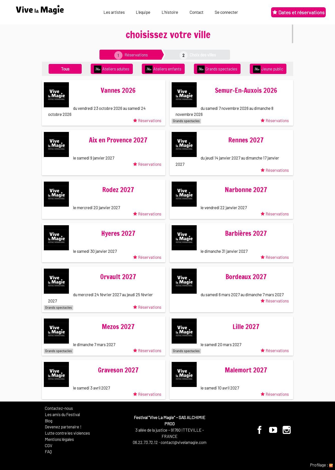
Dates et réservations (298, 12)
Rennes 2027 (246, 140)
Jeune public (268, 69)
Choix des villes (203, 54)
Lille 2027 (246, 326)
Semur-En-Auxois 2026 (246, 90)
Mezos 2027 (118, 326)
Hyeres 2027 (118, 233)
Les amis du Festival (62, 414)
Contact (196, 12)
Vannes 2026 (118, 90)
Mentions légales (59, 439)
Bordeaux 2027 (246, 276)
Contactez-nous (59, 408)
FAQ (48, 451)
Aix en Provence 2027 (118, 140)
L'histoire (170, 12)
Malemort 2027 (246, 370)
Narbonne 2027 (246, 189)
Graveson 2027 (118, 370)
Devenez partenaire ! (63, 426)
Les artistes (114, 12)
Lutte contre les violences (67, 432)
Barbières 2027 (246, 233)
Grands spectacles (217, 69)
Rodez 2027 (118, 189)
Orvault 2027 (118, 276)
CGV (48, 445)
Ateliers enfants (163, 69)
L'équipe (143, 12)
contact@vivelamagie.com (183, 442)
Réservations (136, 54)
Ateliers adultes (111, 69)
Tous (65, 68)
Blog (48, 420)
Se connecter (226, 12)
